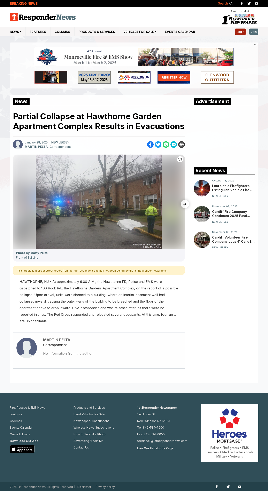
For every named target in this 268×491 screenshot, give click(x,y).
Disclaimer (84, 486)
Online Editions (20, 434)
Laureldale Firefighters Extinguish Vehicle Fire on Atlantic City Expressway (233, 188)
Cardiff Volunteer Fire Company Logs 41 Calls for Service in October (233, 239)
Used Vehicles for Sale (89, 414)
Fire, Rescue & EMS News (27, 407)
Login (240, 31)
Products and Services (89, 407)
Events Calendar (180, 31)
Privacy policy (105, 486)
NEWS (14, 31)
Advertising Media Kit (88, 441)
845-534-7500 (153, 427)
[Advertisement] (224, 135)
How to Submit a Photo (90, 434)
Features (38, 31)
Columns (62, 31)
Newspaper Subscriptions (91, 421)
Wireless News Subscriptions (94, 427)
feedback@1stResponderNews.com (162, 441)
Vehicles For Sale (138, 31)
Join (254, 31)
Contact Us (81, 447)
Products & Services (97, 31)
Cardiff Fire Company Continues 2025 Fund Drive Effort (229, 214)
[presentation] (185, 204)
